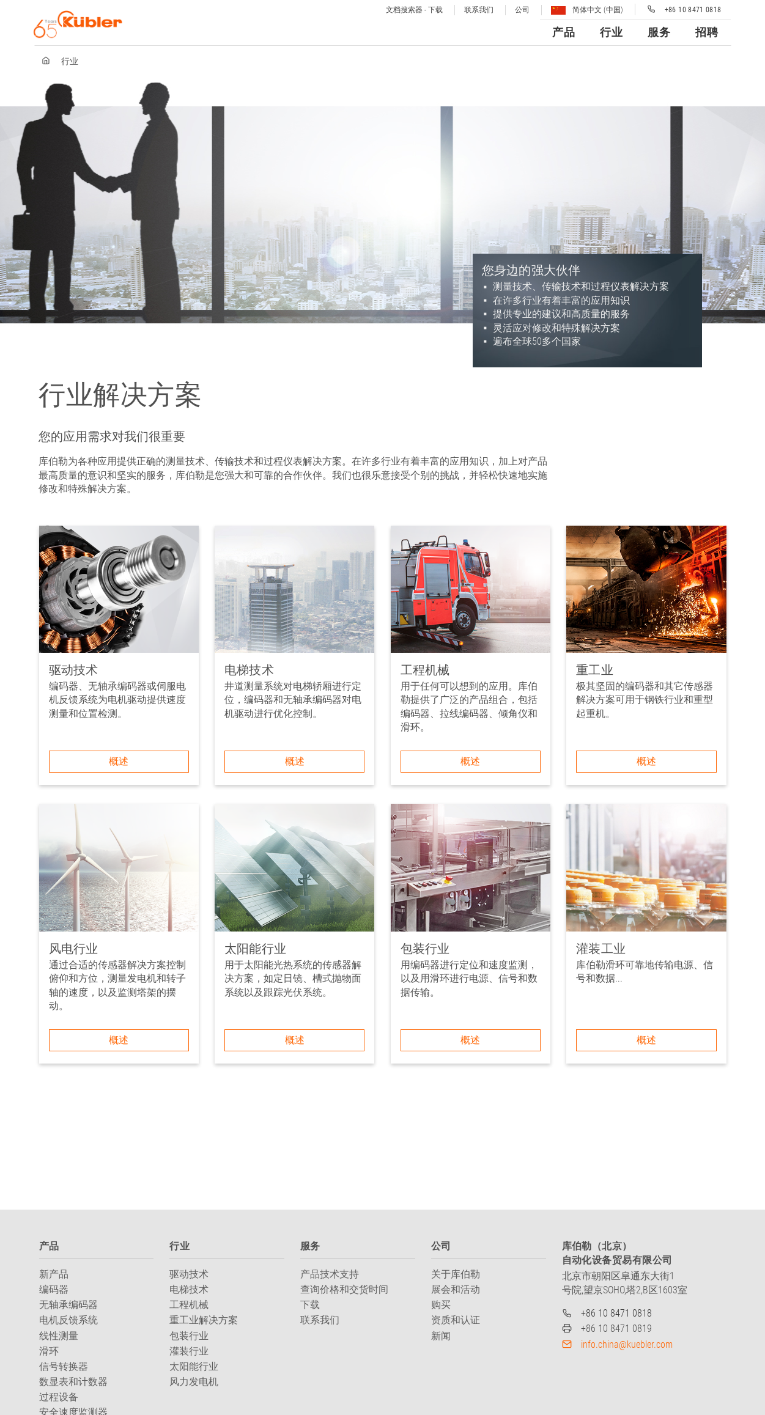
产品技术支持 (329, 1274)
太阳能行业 (193, 1366)
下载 (310, 1304)
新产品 (53, 1274)
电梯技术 (189, 1289)
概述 (118, 761)
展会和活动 (455, 1289)
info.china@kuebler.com (627, 1344)
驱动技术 (189, 1274)
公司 (522, 10)
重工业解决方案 (203, 1320)
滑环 (49, 1351)
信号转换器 (63, 1366)
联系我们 (478, 10)
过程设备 (58, 1397)
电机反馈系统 (68, 1320)
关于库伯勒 (455, 1274)
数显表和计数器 (73, 1381)
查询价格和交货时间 (344, 1289)
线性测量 (58, 1336)
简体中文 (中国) (587, 10)
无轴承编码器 (68, 1304)
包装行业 (189, 1336)
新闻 (441, 1336)
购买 (441, 1304)
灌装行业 (189, 1351)
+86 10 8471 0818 (616, 1313)
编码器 (53, 1289)
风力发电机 (193, 1381)
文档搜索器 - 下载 (414, 10)
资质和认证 (455, 1320)
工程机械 (189, 1304)
